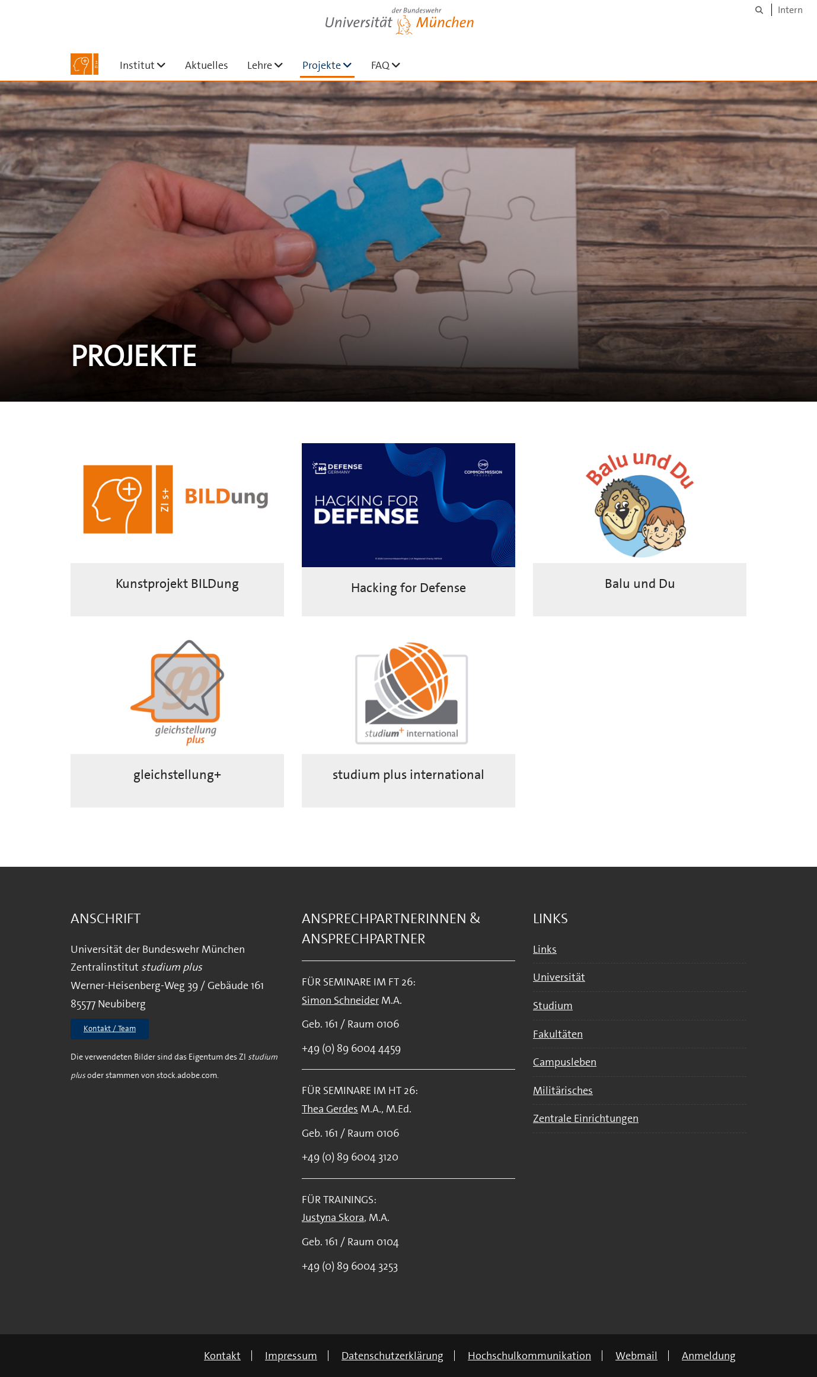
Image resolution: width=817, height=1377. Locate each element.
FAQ (390, 65)
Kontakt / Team (110, 1028)
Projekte (328, 65)
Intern (790, 10)
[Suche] (759, 10)
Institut (147, 65)
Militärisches (563, 1090)
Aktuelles (206, 65)
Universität (559, 977)
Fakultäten (558, 1034)
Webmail (636, 1356)
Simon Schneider (340, 1000)
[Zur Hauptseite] (84, 64)
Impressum (291, 1356)
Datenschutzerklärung (392, 1356)
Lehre (270, 65)
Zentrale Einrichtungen (586, 1118)
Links (545, 949)
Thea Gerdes (330, 1109)
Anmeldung (709, 1356)
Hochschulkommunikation (529, 1356)
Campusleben (564, 1062)
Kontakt (222, 1356)
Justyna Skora (333, 1217)
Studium (553, 1005)
